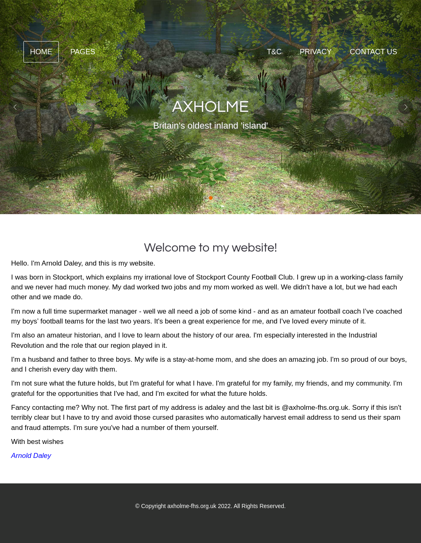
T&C (274, 52)
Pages (82, 52)
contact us (373, 52)
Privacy (316, 52)
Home (41, 52)
